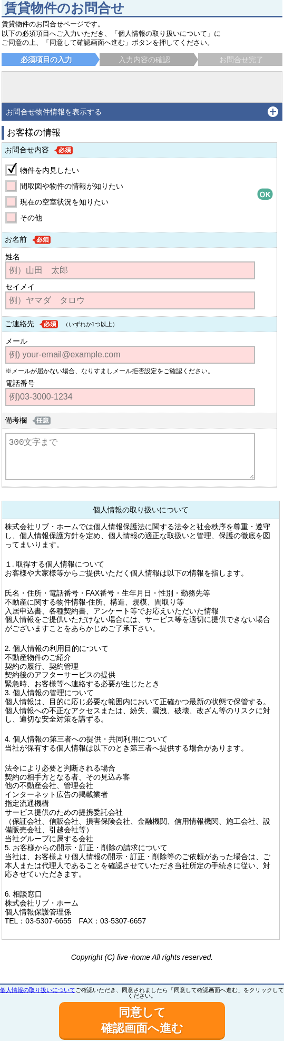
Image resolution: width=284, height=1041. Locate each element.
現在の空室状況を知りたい (64, 202)
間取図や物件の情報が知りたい (71, 186)
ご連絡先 (19, 323)
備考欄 (16, 420)
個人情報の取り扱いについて (37, 990)
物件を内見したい (49, 170)
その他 (31, 217)
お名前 (16, 239)
